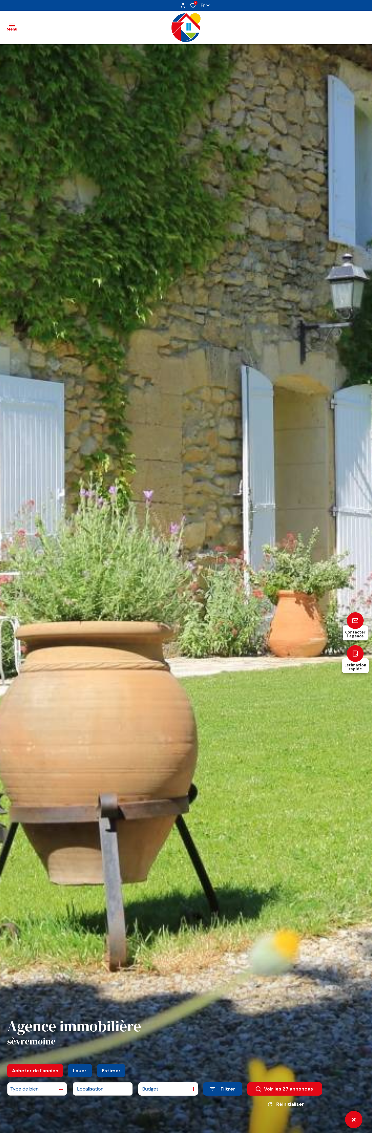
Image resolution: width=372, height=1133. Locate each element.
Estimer (111, 1070)
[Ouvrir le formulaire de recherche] (222, 1089)
